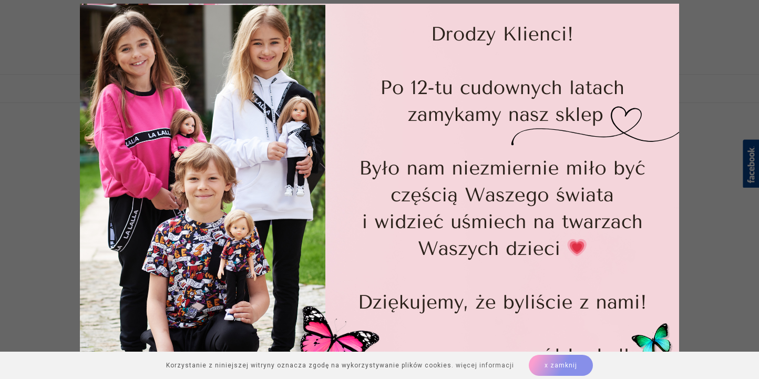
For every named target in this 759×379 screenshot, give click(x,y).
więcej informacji (485, 365)
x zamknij (561, 365)
